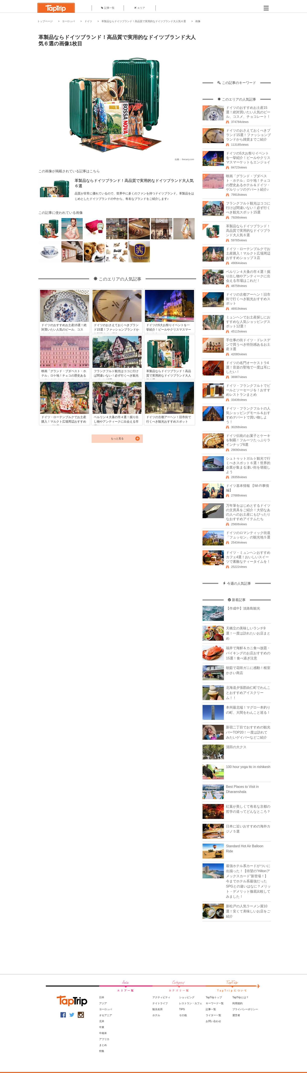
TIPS (182, 1009)
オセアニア (105, 1015)
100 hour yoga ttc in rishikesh (248, 767)
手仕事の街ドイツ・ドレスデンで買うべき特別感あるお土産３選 (248, 344)
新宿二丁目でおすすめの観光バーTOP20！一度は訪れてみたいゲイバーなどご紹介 (248, 732)
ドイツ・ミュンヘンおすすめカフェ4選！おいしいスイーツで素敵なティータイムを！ (248, 557)
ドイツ (88, 21)
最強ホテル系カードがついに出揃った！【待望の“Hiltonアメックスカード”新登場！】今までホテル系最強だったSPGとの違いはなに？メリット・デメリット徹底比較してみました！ (248, 881)
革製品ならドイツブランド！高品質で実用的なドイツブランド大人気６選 (143, 21)
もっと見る (117, 438)
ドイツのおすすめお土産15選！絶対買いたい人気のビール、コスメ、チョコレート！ (248, 112)
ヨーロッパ (68, 21)
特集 (101, 1051)
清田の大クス (236, 747)
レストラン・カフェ (190, 1003)
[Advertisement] (237, 54)
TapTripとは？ (240, 997)
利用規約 (237, 1003)
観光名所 (157, 1009)
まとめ (103, 1045)
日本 (101, 997)
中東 (101, 1027)
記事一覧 (107, 7)
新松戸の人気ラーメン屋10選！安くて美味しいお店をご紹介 (248, 911)
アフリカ (104, 1039)
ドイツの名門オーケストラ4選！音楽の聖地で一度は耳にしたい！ (248, 367)
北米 (101, 1021)
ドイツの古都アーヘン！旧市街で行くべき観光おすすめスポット (248, 299)
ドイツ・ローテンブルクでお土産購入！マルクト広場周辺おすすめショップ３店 (248, 253)
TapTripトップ (214, 997)
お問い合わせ (213, 1021)
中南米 (103, 1033)
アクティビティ (161, 997)
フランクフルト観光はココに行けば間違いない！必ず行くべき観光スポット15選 (248, 207)
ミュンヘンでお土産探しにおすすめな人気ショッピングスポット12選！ (248, 321)
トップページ (45, 21)
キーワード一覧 (215, 1003)
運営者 (236, 1015)
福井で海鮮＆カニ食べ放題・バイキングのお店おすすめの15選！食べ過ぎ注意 (248, 653)
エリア (139, 7)
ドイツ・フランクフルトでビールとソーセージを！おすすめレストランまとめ (248, 390)
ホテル (156, 1015)
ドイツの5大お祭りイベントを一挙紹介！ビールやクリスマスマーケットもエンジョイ (248, 157)
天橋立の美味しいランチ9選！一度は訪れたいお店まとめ (248, 633)
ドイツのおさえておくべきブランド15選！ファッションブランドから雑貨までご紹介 (248, 135)
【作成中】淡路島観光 (243, 608)
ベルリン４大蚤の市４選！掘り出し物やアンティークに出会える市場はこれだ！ (248, 276)
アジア (103, 1003)
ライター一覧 (213, 1015)
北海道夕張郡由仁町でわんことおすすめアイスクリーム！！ (248, 693)
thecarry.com (188, 159)
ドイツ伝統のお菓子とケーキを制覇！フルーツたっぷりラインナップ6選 (248, 440)
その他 (183, 1015)
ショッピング (186, 997)
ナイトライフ (160, 1003)
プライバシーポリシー (245, 1009)
